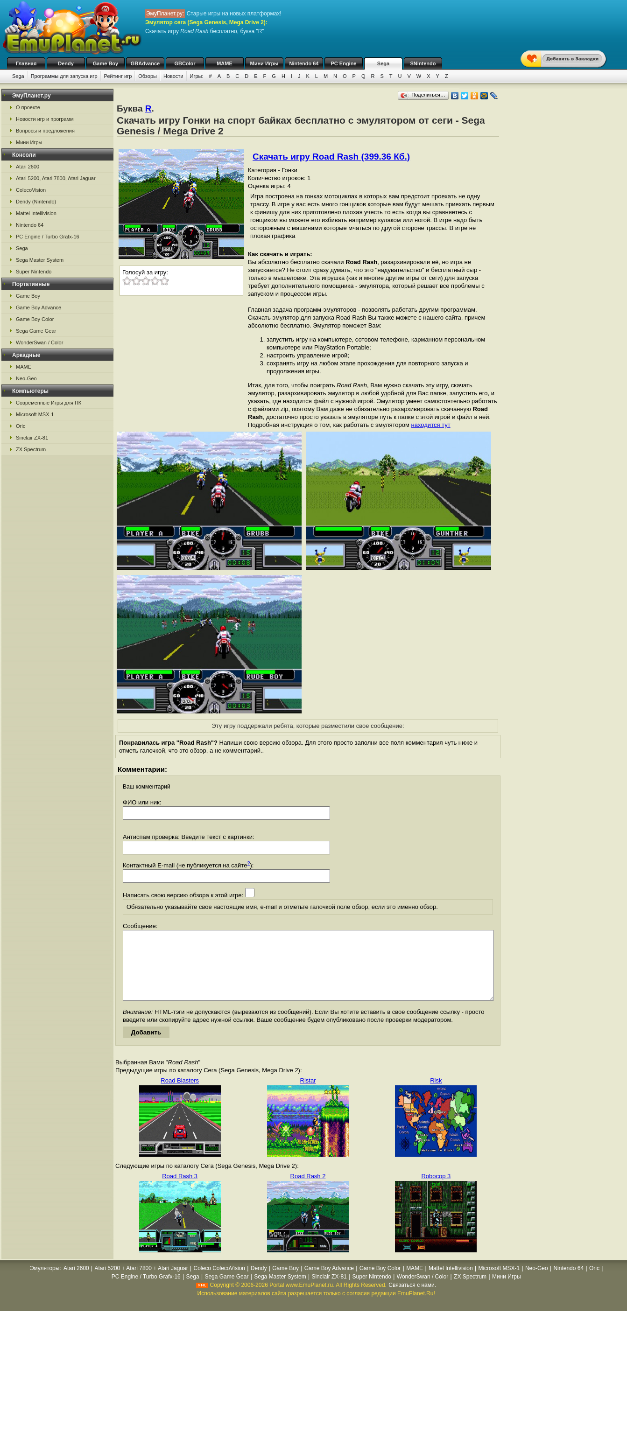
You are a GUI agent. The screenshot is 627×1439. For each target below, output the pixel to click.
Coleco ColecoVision (219, 1282)
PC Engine (343, 63)
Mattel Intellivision (36, 213)
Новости (173, 76)
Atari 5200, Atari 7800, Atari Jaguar (56, 178)
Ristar (308, 1094)
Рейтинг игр (118, 76)
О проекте (28, 107)
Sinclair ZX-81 (32, 437)
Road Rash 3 (179, 1190)
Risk (436, 1094)
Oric (20, 426)
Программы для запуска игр (64, 76)
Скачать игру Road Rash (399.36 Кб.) (331, 156)
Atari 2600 (27, 166)
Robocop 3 (436, 1190)
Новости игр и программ (45, 119)
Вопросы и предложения (45, 130)
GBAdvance (145, 63)
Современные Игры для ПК (48, 402)
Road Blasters (180, 1094)
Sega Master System (39, 260)
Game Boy (105, 63)
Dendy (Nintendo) (36, 201)
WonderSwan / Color (39, 342)
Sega (383, 63)
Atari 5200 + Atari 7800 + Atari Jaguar (141, 1282)
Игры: (197, 76)
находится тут (431, 424)
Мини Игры (264, 63)
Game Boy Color (35, 319)
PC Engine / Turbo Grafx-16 (47, 236)
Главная (26, 63)
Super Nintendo (33, 271)
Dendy (66, 63)
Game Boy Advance (38, 307)
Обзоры (147, 76)
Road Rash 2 (308, 1190)
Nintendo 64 (304, 63)
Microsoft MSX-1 (35, 414)
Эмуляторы (44, 1282)
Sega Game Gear (36, 331)
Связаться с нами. (412, 1299)
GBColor (184, 63)
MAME (224, 63)
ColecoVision (31, 190)
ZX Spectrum (31, 449)
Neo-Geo (26, 378)
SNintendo (423, 63)
